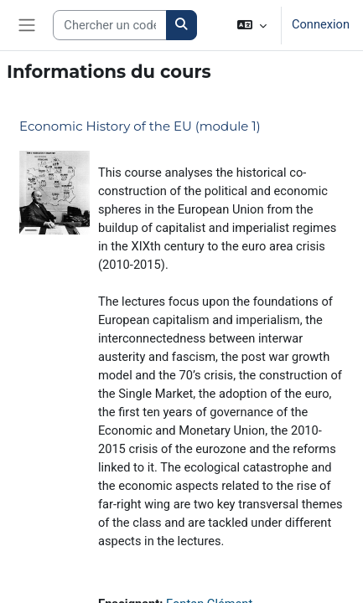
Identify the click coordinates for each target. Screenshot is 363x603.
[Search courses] (110, 25)
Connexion (321, 24)
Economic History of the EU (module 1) (140, 126)
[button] (251, 25)
